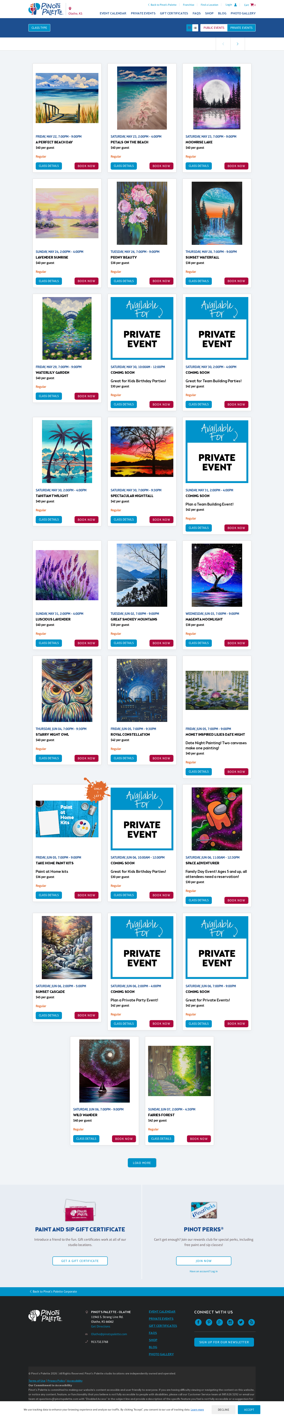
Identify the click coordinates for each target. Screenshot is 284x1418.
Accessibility (74, 1381)
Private (241, 28)
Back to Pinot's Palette (164, 4)
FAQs (197, 13)
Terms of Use (36, 1381)
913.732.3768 (99, 1342)
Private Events (143, 13)
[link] (237, 43)
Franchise (188, 4)
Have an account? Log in (204, 1271)
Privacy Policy (56, 1381)
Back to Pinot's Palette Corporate (55, 1291)
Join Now (204, 1261)
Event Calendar (113, 13)
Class (39, 28)
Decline (223, 1409)
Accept (249, 1409)
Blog (222, 13)
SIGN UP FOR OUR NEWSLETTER (224, 1342)
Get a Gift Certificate (80, 1261)
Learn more (197, 1409)
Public (214, 28)
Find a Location (209, 4)
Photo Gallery (243, 13)
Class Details (49, 166)
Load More (142, 1163)
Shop (209, 13)
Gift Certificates (174, 13)
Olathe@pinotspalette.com (109, 1334)
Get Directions (100, 1326)
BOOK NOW (86, 166)
